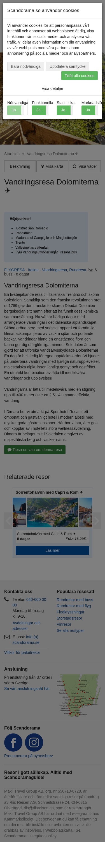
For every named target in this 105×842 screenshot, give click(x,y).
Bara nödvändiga (26, 66)
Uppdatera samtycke (67, 66)
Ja (38, 110)
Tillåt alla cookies (79, 75)
